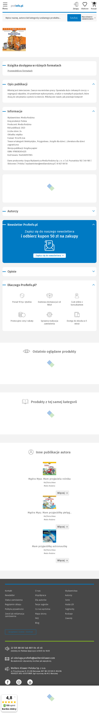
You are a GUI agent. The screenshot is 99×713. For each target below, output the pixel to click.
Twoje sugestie (41, 604)
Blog (37, 623)
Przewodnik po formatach (20, 70)
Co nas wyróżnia (42, 609)
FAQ (37, 618)
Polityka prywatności (14, 609)
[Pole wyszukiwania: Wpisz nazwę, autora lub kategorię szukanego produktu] (34, 18)
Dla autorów (40, 600)
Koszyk (93, 6)
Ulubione (84, 6)
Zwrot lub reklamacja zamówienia (14, 615)
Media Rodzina (24, 124)
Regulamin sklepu (13, 604)
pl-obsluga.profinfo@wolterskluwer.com (33, 658)
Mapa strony (40, 614)
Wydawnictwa (71, 591)
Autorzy (68, 595)
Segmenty (69, 609)
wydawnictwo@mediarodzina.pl (40, 164)
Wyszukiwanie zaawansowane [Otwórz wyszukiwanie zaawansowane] (89, 18)
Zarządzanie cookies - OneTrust (20, 632)
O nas (37, 591)
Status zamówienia (13, 600)
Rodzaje (69, 614)
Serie (67, 600)
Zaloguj (76, 6)
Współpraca (40, 595)
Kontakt (8, 591)
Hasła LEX (69, 604)
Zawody (68, 618)
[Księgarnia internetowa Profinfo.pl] (17, 5)
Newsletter (10, 595)
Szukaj (74, 17)
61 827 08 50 (62, 164)
